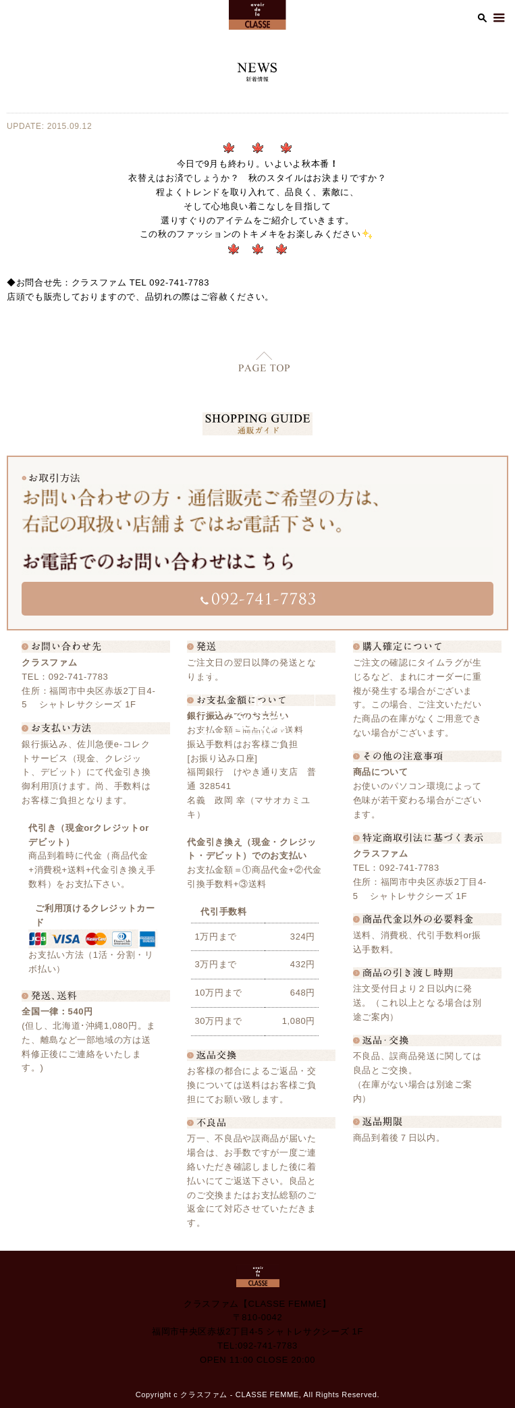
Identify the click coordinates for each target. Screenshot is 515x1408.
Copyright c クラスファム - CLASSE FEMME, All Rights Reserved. (258, 1394)
